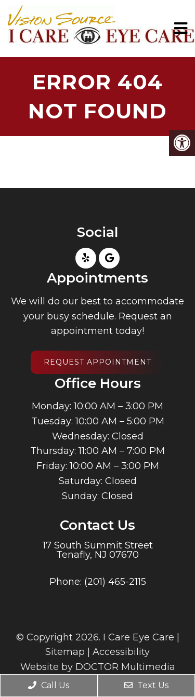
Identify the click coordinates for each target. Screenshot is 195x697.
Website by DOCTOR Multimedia (97, 667)
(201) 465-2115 (115, 581)
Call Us (48, 685)
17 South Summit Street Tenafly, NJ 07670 (98, 550)
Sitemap (65, 651)
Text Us (146, 685)
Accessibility (121, 651)
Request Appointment (97, 362)
